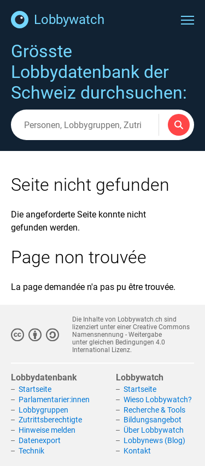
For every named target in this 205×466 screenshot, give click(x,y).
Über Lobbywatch (154, 430)
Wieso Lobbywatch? (158, 399)
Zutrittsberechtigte (50, 420)
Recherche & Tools (154, 410)
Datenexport (40, 440)
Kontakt (137, 450)
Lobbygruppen (43, 410)
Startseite (35, 389)
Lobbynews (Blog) (154, 440)
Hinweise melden (47, 430)
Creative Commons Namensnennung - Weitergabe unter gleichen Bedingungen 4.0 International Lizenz (131, 338)
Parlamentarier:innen (54, 399)
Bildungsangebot (152, 420)
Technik (31, 450)
